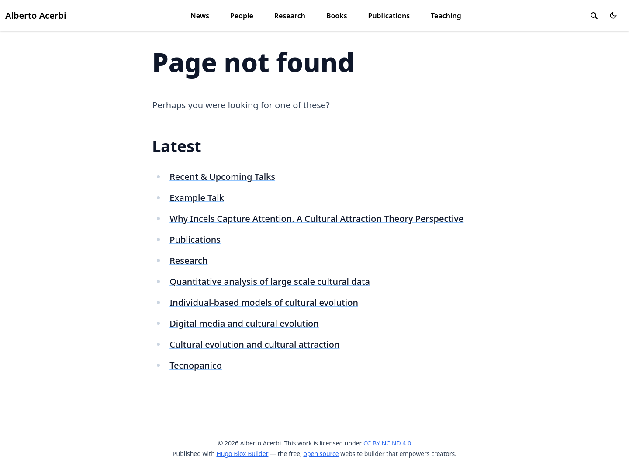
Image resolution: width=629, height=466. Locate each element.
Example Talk (196, 198)
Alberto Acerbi (35, 15)
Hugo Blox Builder (242, 453)
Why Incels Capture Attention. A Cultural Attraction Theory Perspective (316, 218)
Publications (389, 16)
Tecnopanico (195, 365)
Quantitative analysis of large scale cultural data (269, 281)
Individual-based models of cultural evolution (263, 302)
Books (336, 16)
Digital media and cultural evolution (244, 323)
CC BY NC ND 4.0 (387, 443)
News (199, 16)
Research (289, 16)
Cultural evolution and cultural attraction (254, 344)
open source (321, 453)
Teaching (446, 16)
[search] (594, 15)
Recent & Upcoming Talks (222, 177)
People (241, 16)
